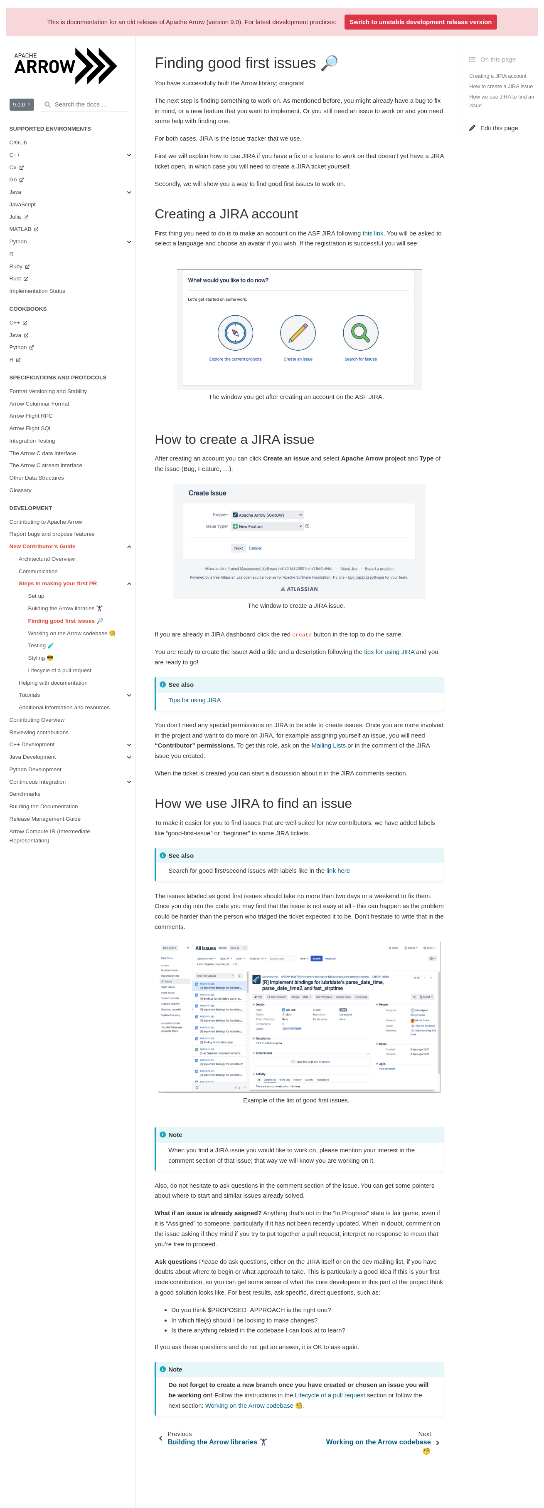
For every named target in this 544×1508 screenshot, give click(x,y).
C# (14, 167)
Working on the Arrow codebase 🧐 (72, 633)
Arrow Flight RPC (31, 416)
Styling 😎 (41, 658)
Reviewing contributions (39, 732)
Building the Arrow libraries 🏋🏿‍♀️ (65, 608)
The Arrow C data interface (43, 453)
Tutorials (29, 695)
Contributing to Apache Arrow (46, 522)
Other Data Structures (37, 478)
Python (18, 241)
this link (373, 233)
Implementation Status (37, 291)
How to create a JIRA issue (501, 86)
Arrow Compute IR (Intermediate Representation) (50, 836)
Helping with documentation (53, 683)
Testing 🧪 (41, 645)
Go (14, 179)
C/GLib (18, 142)
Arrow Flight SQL (31, 428)
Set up (36, 596)
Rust (16, 278)
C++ (15, 155)
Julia (16, 217)
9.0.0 (20, 105)
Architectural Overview (47, 559)
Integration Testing (32, 441)
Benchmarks (25, 794)
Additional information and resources (64, 707)
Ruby (17, 266)
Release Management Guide (45, 819)
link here (338, 870)
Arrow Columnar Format (39, 404)
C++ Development (32, 744)
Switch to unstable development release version (421, 21)
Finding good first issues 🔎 (65, 621)
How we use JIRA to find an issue (501, 101)
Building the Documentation (44, 806)
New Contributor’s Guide (43, 546)
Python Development (36, 769)
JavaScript (23, 204)
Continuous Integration (38, 782)
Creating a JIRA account (498, 76)
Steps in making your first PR (58, 583)
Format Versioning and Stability (48, 391)
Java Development (33, 757)
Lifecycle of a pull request (59, 670)
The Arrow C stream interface (46, 465)
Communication (38, 571)
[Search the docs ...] (85, 104)
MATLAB (21, 229)
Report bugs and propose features (52, 534)
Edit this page (493, 127)
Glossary (21, 490)
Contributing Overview (37, 720)
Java (16, 192)
